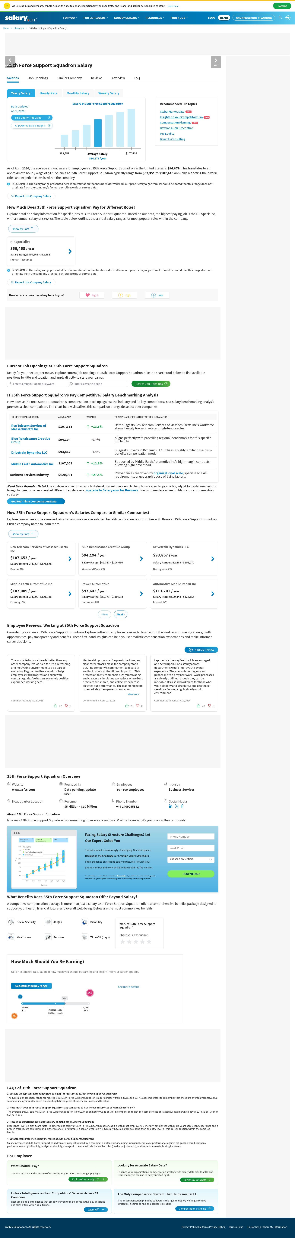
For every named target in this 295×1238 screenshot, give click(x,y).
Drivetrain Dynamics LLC (29, 452)
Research (19, 28)
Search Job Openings (152, 384)
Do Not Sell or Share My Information (267, 1227)
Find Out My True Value (32, 117)
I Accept (282, 6)
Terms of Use (236, 1227)
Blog (211, 17)
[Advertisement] (112, 333)
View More (133, 694)
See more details (128, 987)
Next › (121, 614)
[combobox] (37, 384)
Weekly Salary (108, 93)
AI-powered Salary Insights (32, 125)
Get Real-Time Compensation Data (34, 501)
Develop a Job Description (176, 128)
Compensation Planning (254, 18)
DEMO (224, 18)
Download (191, 874)
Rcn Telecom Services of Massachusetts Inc (28, 427)
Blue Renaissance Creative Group (30, 440)
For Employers (96, 18)
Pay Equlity (167, 133)
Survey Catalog (127, 18)
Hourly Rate (49, 93)
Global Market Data (176, 111)
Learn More (173, 6)
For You (70, 18)
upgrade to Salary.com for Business (112, 490)
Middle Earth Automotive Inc (32, 464)
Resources (155, 18)
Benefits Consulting (172, 139)
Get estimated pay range (31, 986)
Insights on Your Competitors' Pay (185, 117)
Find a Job (179, 18)
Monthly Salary (78, 93)
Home (6, 28)
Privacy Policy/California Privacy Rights (203, 1227)
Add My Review (201, 649)
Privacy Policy (121, 876)
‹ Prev (104, 614)
